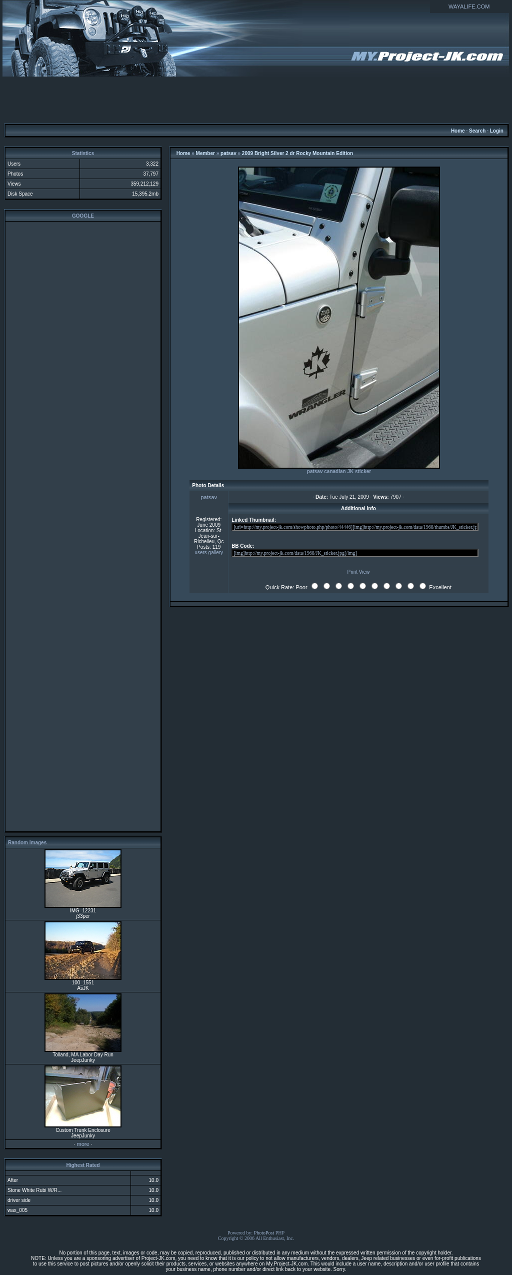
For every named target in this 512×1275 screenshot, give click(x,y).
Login (497, 131)
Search (477, 131)
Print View (358, 572)
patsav (228, 153)
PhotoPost (264, 1232)
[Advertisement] (256, 99)
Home (458, 131)
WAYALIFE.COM (469, 7)
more (82, 1144)
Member (205, 153)
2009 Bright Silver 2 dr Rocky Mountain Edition (297, 153)
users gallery (208, 552)
